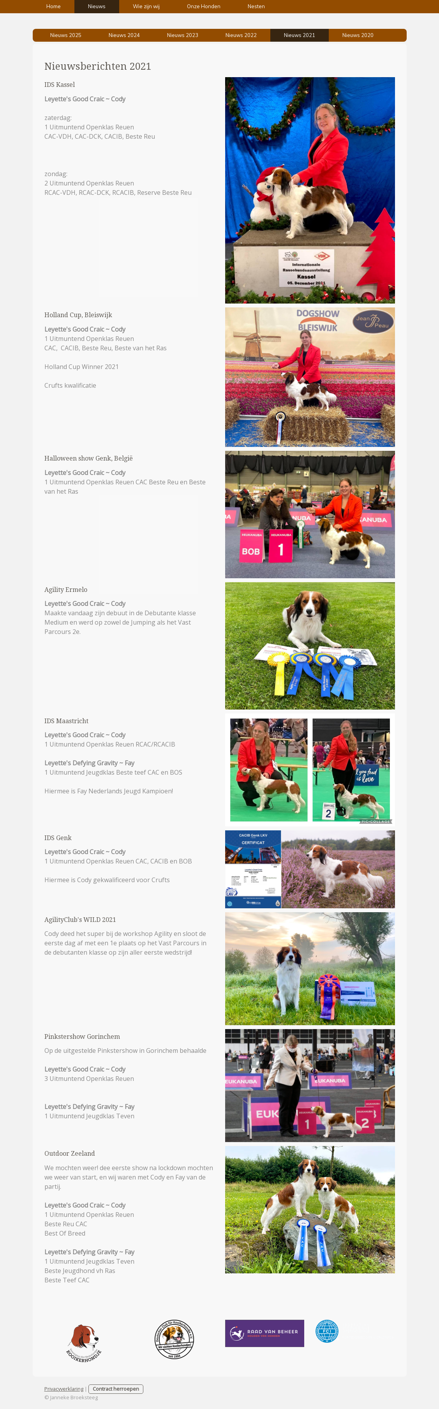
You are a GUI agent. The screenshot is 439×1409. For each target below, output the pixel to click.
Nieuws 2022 (241, 35)
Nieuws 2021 (299, 35)
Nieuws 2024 (124, 35)
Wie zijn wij (146, 6)
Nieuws (97, 6)
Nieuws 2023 (182, 35)
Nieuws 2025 (65, 35)
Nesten (256, 6)
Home (53, 6)
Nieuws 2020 (358, 35)
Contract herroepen (116, 1388)
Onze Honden (203, 6)
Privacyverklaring (63, 1388)
